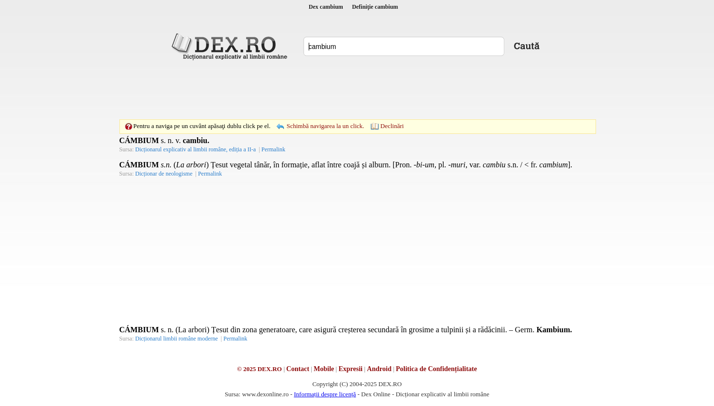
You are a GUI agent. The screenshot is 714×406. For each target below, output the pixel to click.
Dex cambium (326, 6)
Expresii (350, 369)
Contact (297, 369)
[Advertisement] (357, 90)
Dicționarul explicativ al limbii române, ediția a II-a (195, 149)
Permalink (273, 149)
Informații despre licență (325, 394)
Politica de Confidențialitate (436, 369)
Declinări (392, 126)
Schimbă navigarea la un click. (325, 126)
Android (379, 369)
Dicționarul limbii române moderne (176, 338)
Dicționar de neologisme (164, 173)
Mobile (324, 369)
